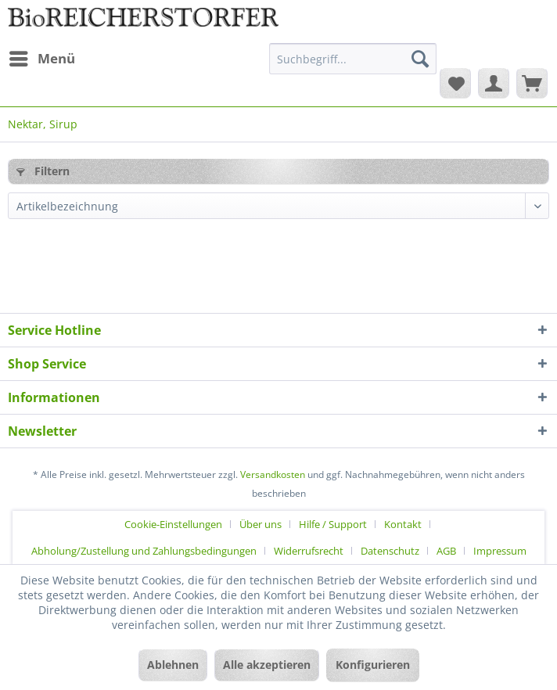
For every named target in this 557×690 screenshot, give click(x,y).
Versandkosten (272, 474)
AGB (446, 551)
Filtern (43, 171)
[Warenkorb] (532, 83)
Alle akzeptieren (267, 664)
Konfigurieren (373, 664)
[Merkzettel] (455, 83)
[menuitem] (41, 58)
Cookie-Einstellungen (173, 524)
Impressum (499, 551)
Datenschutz (390, 551)
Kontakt (403, 524)
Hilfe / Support (333, 524)
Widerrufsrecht (308, 551)
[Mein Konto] (493, 83)
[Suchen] (420, 58)
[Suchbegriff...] (353, 58)
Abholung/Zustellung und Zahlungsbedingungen (144, 551)
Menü (42, 56)
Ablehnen (173, 664)
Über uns (260, 524)
